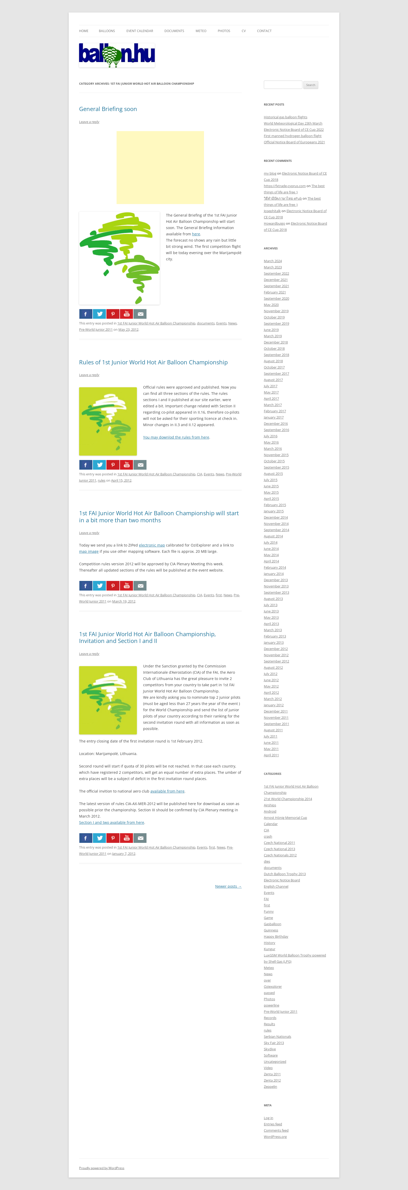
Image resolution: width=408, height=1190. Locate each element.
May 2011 (271, 748)
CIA (199, 474)
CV (244, 31)
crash (268, 836)
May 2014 (271, 555)
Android (270, 811)
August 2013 (273, 598)
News (232, 323)
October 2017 (274, 367)
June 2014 (271, 548)
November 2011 (276, 717)
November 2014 (276, 523)
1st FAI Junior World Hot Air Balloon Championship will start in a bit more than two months (159, 516)
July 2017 (270, 386)
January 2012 (274, 705)
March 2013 (273, 630)
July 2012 (270, 673)
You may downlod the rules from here (176, 437)
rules (101, 480)
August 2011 (273, 730)
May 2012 (271, 686)
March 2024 (273, 261)
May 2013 (271, 617)
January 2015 (274, 511)
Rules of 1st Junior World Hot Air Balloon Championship (153, 362)
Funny (269, 911)
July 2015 (270, 479)
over (267, 980)
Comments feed (276, 1130)
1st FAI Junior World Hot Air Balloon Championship (156, 323)
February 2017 (275, 411)
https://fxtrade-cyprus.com (285, 185)
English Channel (276, 886)
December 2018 (276, 342)
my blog (270, 173)
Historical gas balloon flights (285, 117)
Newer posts (228, 886)
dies (267, 861)
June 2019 (271, 329)
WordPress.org (275, 1136)
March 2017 (273, 404)
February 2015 (275, 504)
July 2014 (270, 542)
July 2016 (270, 436)
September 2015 (276, 467)
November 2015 (276, 454)
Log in (268, 1117)
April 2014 (271, 561)
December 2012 (276, 648)
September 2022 (276, 273)
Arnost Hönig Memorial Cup (285, 817)
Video (268, 1067)
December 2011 (276, 711)
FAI (266, 899)
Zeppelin (270, 1086)
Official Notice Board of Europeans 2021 (294, 142)
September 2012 (276, 661)
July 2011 (270, 736)
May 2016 (271, 442)
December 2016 (276, 423)
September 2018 (276, 354)
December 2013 (276, 580)
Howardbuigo (274, 223)
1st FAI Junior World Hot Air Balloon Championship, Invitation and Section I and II (147, 637)
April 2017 (271, 398)
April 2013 (271, 623)
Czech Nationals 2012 (280, 855)
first (219, 595)
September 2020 (276, 298)
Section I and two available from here (111, 822)
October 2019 (274, 317)
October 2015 (274, 461)
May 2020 (271, 304)
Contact (264, 31)
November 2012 (276, 655)
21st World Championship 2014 (288, 798)
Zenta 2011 (272, 1074)
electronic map (152, 545)
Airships (270, 805)
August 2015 (273, 473)
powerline (271, 1005)
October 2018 (274, 348)
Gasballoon (272, 924)
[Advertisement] (160, 167)
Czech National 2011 (279, 842)
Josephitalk (272, 210)
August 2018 (273, 361)
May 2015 (271, 492)
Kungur (269, 949)
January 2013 (274, 642)
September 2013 (276, 592)
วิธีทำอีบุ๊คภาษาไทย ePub (283, 198)
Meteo (201, 31)
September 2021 (276, 286)
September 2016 (276, 429)
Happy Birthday (276, 936)
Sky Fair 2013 (274, 1042)
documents (206, 323)
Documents (174, 31)
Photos (224, 31)
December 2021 (276, 279)
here (196, 233)
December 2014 (276, 517)
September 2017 (276, 373)
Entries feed (273, 1124)
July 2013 (270, 605)
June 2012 (271, 680)
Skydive (270, 1049)
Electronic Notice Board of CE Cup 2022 (294, 129)
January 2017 (274, 417)
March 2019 (273, 336)
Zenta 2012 (272, 1080)
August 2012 (273, 667)
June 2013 (271, 611)
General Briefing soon (108, 109)
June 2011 (271, 742)
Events (221, 323)
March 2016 (273, 448)
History (269, 942)
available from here (167, 791)
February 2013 (275, 636)
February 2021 (275, 292)
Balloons (107, 31)
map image (89, 551)
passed (269, 992)
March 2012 (273, 698)
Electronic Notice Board (282, 880)
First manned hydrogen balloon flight (293, 135)
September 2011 (276, 723)
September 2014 (276, 529)
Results (269, 1024)
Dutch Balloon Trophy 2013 (285, 874)
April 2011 (271, 755)
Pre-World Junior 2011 (96, 329)
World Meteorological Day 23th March (293, 123)
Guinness (271, 930)
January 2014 (274, 573)
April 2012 (271, 692)
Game (268, 917)
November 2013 (276, 586)
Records (270, 1017)
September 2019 (276, 323)
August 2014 (273, 536)
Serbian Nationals (277, 1036)
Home (83, 31)
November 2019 (276, 311)
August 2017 (273, 379)
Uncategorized (275, 1061)
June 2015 (271, 486)
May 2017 (271, 392)
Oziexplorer (273, 986)
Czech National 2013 (279, 849)
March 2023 (273, 267)
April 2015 (271, 498)
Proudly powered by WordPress (101, 1168)
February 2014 (275, 567)
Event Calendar (139, 31)
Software (271, 1055)
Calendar (271, 823)
